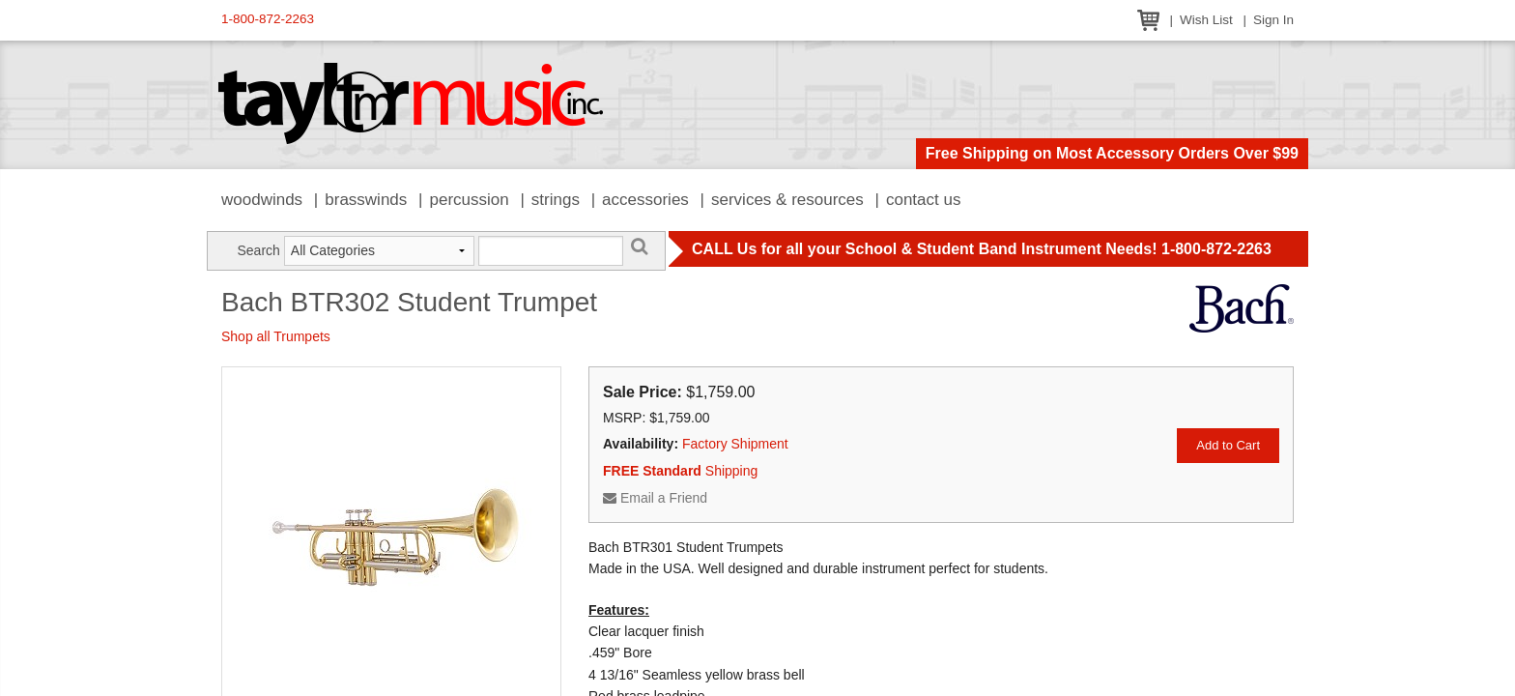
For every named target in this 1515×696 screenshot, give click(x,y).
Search (258, 250)
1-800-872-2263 (267, 19)
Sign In (1273, 20)
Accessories (645, 199)
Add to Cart (1228, 445)
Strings (555, 199)
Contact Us (923, 199)
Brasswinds (366, 199)
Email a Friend (655, 498)
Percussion (468, 199)
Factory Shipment (735, 443)
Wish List (1206, 20)
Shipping (680, 470)
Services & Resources (787, 199)
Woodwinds (261, 199)
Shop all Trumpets (275, 336)
